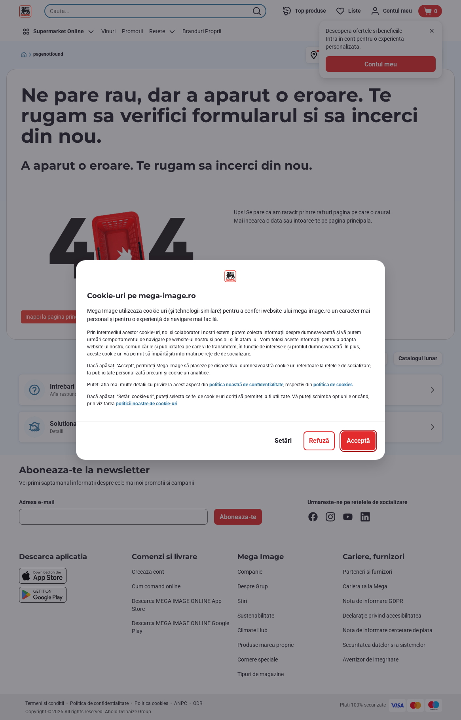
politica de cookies (333, 384)
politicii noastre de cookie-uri (146, 403)
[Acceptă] (358, 440)
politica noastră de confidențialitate (246, 384)
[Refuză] (319, 440)
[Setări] (283, 440)
